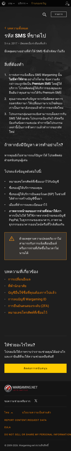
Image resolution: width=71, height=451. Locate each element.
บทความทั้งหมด (17, 28)
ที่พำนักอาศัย (17, 286)
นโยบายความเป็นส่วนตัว (36, 412)
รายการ (59, 14)
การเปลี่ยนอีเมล (19, 279)
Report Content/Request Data (25, 420)
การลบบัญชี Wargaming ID (27, 299)
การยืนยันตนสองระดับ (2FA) (28, 306)
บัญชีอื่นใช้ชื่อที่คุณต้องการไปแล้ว (32, 292)
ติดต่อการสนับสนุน (35, 368)
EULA (7, 427)
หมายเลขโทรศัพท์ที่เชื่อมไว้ (27, 312)
